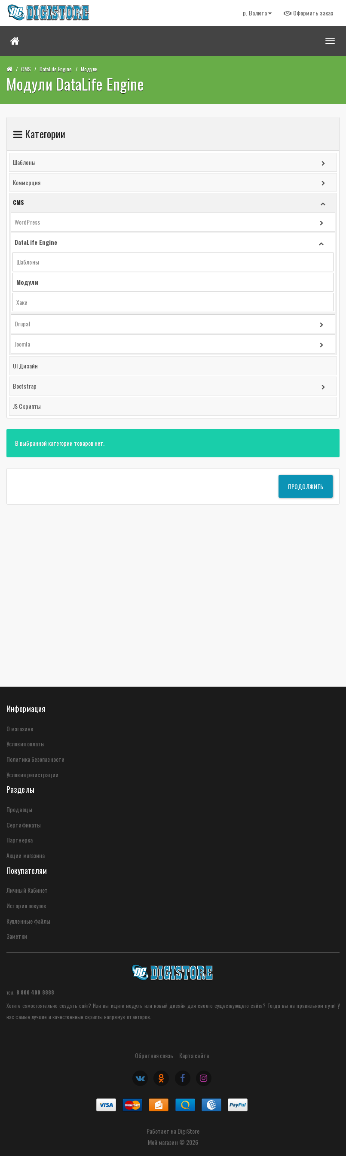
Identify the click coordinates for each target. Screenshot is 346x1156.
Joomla (22, 343)
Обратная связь (154, 1055)
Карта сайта (194, 1055)
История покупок (26, 905)
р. (257, 12)
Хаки (22, 302)
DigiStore (188, 1130)
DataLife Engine (56, 69)
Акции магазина (25, 855)
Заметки (16, 935)
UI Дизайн (25, 365)
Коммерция (26, 182)
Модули (89, 69)
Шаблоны (24, 162)
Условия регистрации (32, 774)
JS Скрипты (27, 406)
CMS (26, 69)
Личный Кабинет (27, 889)
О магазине (19, 728)
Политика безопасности (35, 759)
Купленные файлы (28, 920)
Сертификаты (23, 824)
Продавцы (19, 809)
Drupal (22, 323)
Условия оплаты (25, 743)
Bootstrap (25, 385)
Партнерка (19, 839)
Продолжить (305, 486)
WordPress (27, 221)
